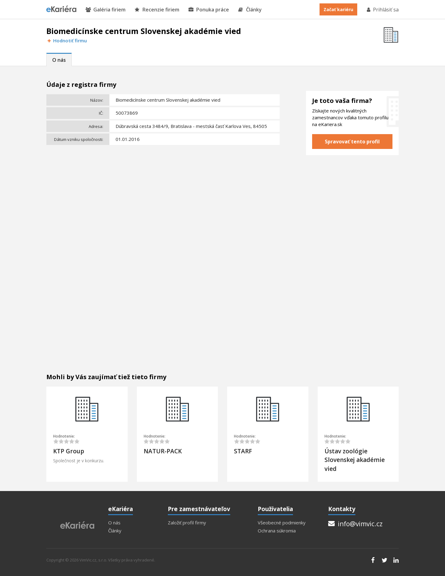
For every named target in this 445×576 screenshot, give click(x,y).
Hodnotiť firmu (66, 40)
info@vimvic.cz (355, 523)
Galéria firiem (105, 10)
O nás (59, 60)
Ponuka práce (209, 10)
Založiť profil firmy (187, 522)
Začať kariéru (338, 9)
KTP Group (68, 451)
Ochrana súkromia (277, 530)
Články (250, 10)
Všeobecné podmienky (282, 522)
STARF (243, 451)
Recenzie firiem (157, 10)
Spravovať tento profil (352, 141)
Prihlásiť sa (382, 9)
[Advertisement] (163, 193)
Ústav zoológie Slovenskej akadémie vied (354, 460)
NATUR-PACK (163, 451)
